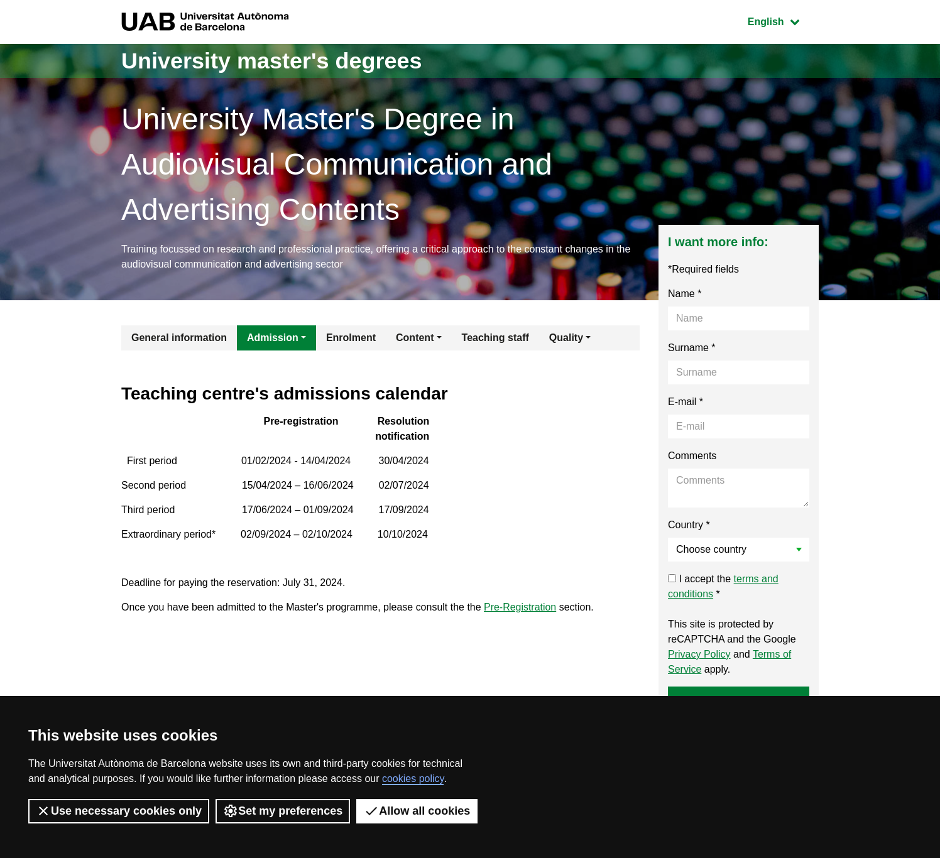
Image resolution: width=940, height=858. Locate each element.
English (783, 20)
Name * (684, 293)
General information (179, 337)
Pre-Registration (520, 607)
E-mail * (685, 401)
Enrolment (351, 337)
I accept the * (723, 586)
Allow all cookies (417, 810)
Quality (566, 337)
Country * (689, 524)
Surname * (692, 347)
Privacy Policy (699, 654)
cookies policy (413, 778)
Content (415, 337)
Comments (692, 455)
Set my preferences (282, 810)
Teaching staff (495, 337)
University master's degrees (271, 60)
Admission (272, 337)
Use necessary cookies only (119, 810)
